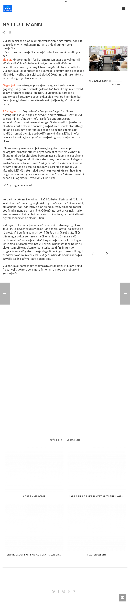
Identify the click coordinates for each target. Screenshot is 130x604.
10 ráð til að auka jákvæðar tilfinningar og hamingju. (97, 496)
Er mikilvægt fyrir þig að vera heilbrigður (34, 554)
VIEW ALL (116, 84)
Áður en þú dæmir (34, 496)
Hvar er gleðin (96, 554)
